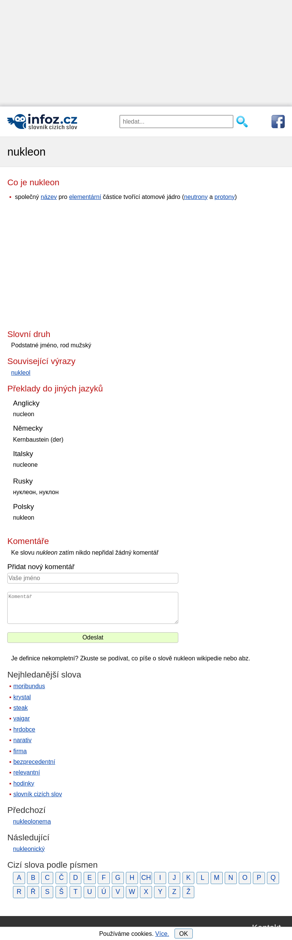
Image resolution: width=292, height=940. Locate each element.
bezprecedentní (34, 762)
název (49, 197)
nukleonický (29, 849)
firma (20, 751)
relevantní (26, 772)
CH (146, 877)
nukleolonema (32, 821)
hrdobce (24, 729)
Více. (162, 933)
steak (20, 708)
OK (183, 933)
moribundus (29, 686)
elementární (85, 197)
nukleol (20, 372)
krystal (22, 697)
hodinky (23, 783)
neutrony (196, 197)
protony (224, 197)
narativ (22, 740)
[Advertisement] (146, 53)
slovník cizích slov (37, 794)
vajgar (21, 718)
